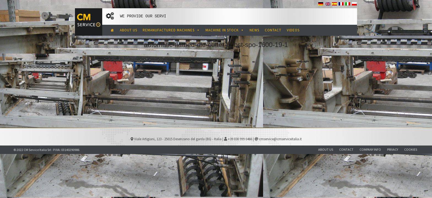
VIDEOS (293, 30)
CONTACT (273, 30)
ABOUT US (128, 30)
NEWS (254, 30)
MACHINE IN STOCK (225, 30)
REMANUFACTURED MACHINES (171, 30)
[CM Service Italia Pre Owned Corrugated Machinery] (112, 30)
